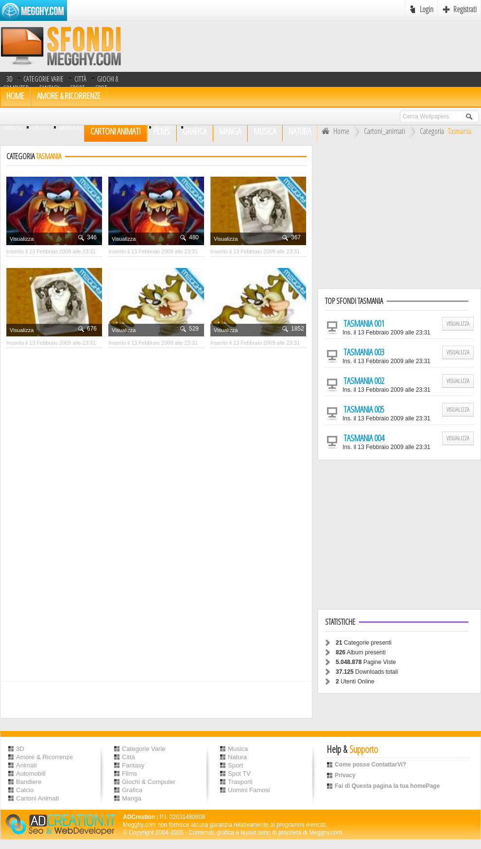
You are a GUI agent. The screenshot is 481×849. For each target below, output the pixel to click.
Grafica (132, 790)
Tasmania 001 (364, 323)
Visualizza (22, 239)
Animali (26, 765)
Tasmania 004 (364, 438)
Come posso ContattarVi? (370, 764)
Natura (237, 757)
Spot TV (239, 773)
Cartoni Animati (37, 798)
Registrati (465, 9)
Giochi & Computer (148, 781)
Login (426, 9)
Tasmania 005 (364, 409)
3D (9, 78)
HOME (15, 95)
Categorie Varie (43, 78)
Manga (131, 798)
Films (129, 773)
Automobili (31, 773)
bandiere (71, 127)
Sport (235, 765)
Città (80, 78)
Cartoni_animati (384, 131)
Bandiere (28, 781)
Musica (238, 748)
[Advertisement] (399, 213)
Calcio (40, 127)
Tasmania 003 (364, 352)
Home (334, 131)
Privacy (345, 775)
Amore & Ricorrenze (69, 95)
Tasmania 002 (364, 380)
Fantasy (133, 765)
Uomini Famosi (249, 790)
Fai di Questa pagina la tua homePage (387, 785)
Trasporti (240, 781)
